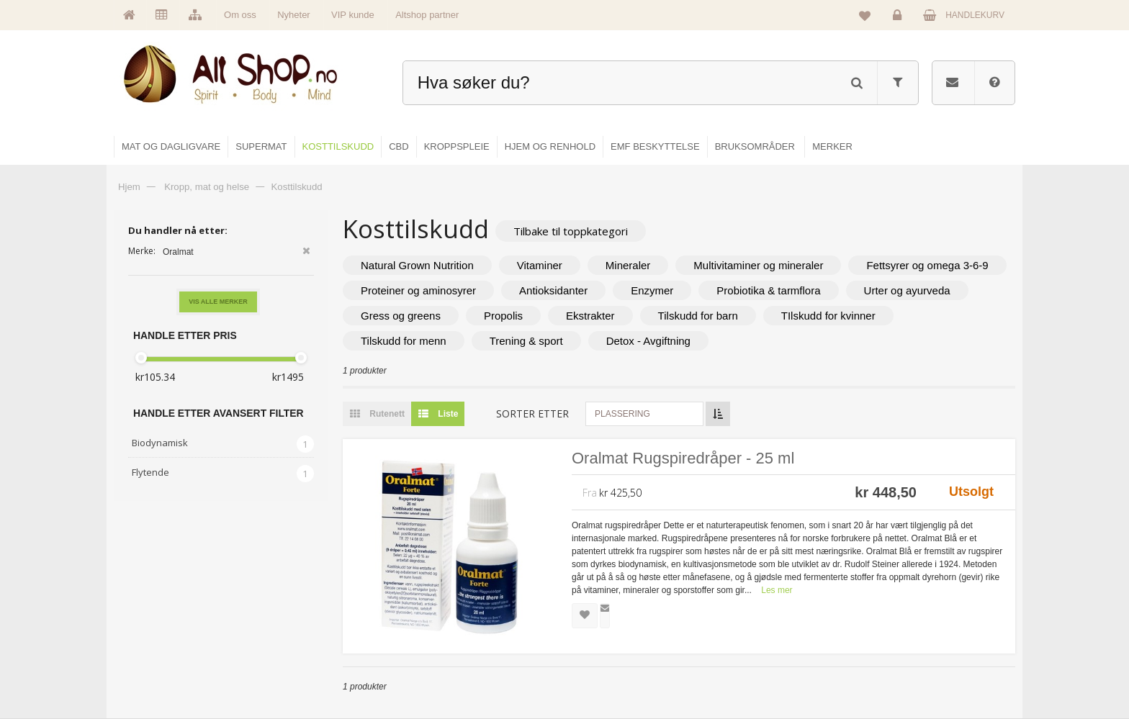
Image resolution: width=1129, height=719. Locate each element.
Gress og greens (401, 315)
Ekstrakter (590, 315)
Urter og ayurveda (907, 290)
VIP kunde (352, 14)
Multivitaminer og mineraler (758, 265)
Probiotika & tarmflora (768, 290)
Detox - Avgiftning (648, 341)
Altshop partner (427, 14)
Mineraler (628, 265)
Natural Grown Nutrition (417, 265)
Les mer (776, 590)
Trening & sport (526, 341)
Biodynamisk (160, 442)
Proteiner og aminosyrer (418, 290)
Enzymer (652, 290)
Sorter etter (532, 413)
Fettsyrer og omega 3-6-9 (927, 265)
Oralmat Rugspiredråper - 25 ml (683, 458)
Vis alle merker (218, 301)
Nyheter (293, 14)
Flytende (150, 472)
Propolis (503, 315)
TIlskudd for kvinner (828, 315)
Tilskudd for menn (403, 341)
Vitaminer (539, 265)
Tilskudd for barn (698, 315)
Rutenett (374, 414)
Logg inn (899, 19)
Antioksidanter (553, 290)
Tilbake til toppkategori (570, 231)
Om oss (240, 14)
